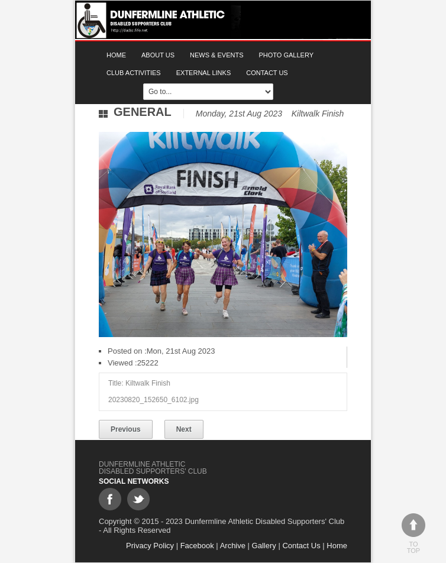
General (143, 111)
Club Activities (133, 72)
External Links (203, 72)
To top (413, 533)
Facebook (197, 545)
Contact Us (267, 72)
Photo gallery (286, 55)
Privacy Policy (150, 545)
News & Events (216, 55)
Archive (232, 545)
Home (116, 55)
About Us (157, 55)
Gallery (264, 545)
